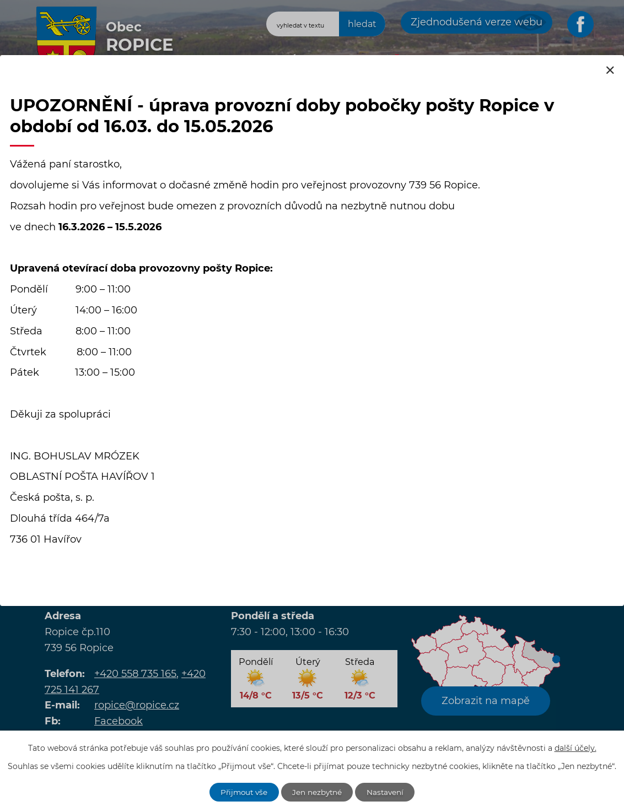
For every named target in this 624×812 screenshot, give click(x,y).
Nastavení (388, 792)
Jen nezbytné (318, 792)
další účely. (575, 748)
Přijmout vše (242, 792)
